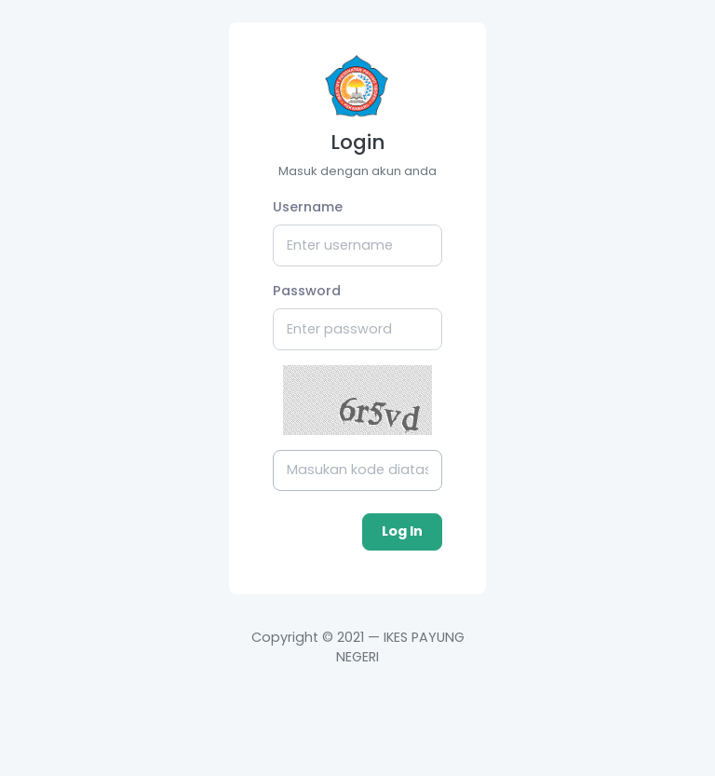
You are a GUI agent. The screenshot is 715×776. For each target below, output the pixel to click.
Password (307, 290)
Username (308, 206)
